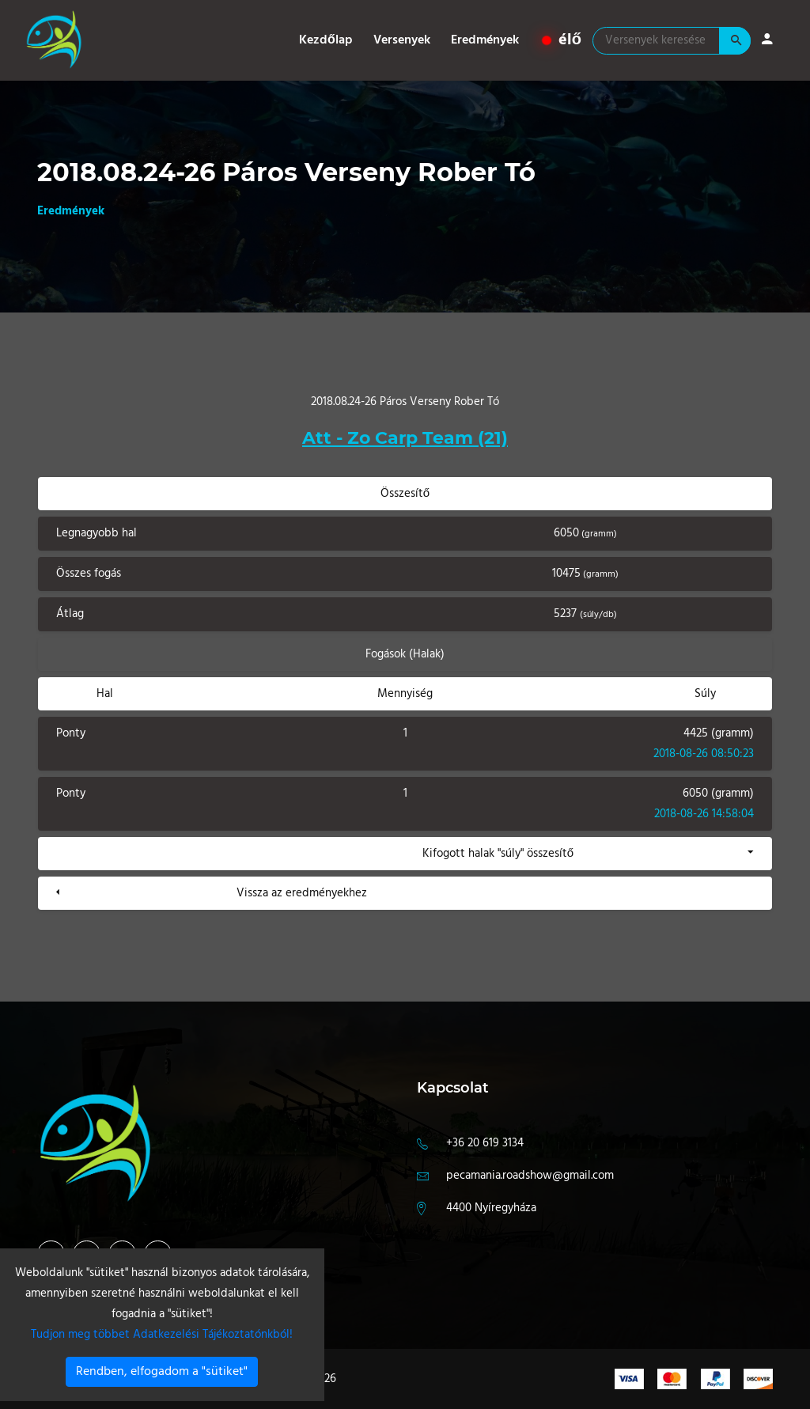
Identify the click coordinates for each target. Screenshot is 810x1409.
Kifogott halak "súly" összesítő (497, 853)
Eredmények (485, 40)
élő (562, 40)
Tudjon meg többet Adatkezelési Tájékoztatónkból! (162, 1334)
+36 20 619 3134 (485, 1143)
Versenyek (401, 40)
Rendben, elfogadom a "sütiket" (162, 1372)
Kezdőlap (326, 40)
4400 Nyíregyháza (491, 1208)
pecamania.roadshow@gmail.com (530, 1175)
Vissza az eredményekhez (302, 893)
